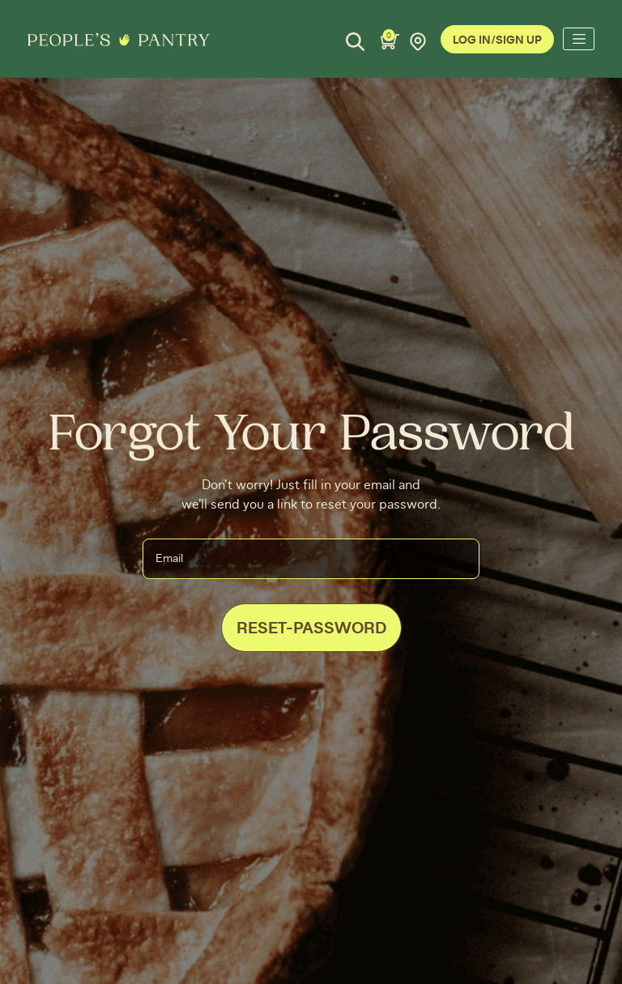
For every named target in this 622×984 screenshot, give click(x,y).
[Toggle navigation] (578, 39)
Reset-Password (311, 628)
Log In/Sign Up (497, 40)
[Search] (355, 41)
